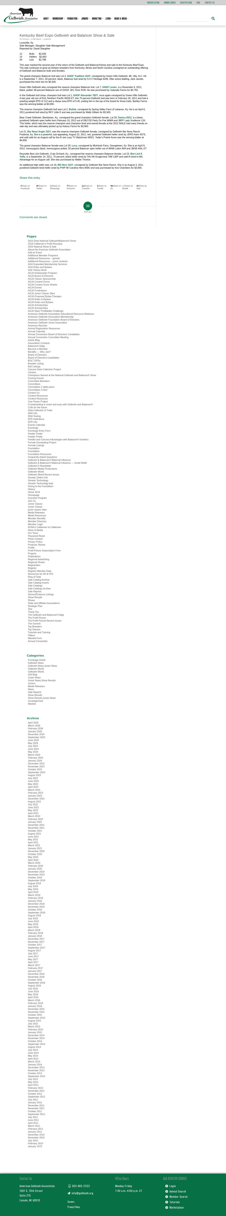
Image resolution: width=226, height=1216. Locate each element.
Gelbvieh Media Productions (42, 469)
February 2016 (35, 1003)
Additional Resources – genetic (44, 258)
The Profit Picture (37, 618)
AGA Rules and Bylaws (40, 267)
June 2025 (33, 740)
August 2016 (34, 985)
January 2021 (35, 848)
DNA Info (32, 413)
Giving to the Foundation (40, 486)
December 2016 (36, 974)
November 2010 (36, 1137)
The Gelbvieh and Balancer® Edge (46, 615)
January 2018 (35, 936)
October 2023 (35, 769)
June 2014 (33, 1053)
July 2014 (33, 1050)
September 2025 (36, 737)
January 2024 (35, 760)
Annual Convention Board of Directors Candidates (54, 334)
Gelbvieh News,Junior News (42, 666)
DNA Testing (34, 416)
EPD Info (32, 422)
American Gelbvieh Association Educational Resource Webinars (61, 314)
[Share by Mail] (143, 187)
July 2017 (33, 953)
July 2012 (33, 1099)
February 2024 (35, 758)
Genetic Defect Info (38, 477)
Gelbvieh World (36, 471)
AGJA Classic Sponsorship (42, 279)
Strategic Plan (35, 606)
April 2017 (33, 962)
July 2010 (33, 1140)
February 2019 (35, 898)
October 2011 (35, 1111)
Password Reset (36, 536)
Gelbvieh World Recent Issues (43, 474)
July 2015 (33, 1023)
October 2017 (35, 945)
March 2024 (34, 755)
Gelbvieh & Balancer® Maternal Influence (49, 460)
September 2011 (36, 1114)
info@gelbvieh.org (80, 1193)
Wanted (32, 704)
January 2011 (35, 1132)
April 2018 (33, 927)
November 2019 (36, 874)
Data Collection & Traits (40, 410)
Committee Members (38, 381)
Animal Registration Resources (44, 328)
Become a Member (38, 349)
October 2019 (35, 877)
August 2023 (34, 775)
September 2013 (36, 1076)
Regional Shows (36, 562)
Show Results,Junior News (42, 698)
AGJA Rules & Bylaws (39, 299)
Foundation (34, 448)
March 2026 (34, 725)
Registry (32, 568)
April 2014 (33, 1058)
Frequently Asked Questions (42, 457)
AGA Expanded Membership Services (47, 264)
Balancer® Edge (36, 346)
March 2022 (34, 816)
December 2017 (36, 939)
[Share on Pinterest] (74, 187)
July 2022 (33, 804)
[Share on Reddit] (129, 187)
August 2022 (34, 801)
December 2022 (36, 798)
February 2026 (35, 728)
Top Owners (34, 629)
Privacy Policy (35, 542)
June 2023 (33, 781)
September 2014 (36, 1044)
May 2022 (33, 810)
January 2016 (35, 1006)
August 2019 (34, 883)
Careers (32, 372)
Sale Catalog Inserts (38, 582)
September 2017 (36, 947)
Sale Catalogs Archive (39, 588)
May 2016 (33, 994)
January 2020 (35, 869)
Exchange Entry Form (39, 431)
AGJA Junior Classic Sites (41, 293)
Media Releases (36, 512)
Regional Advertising (38, 559)
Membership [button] (58, 18)
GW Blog (32, 674)
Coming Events (36, 378)
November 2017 (36, 942)
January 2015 (35, 1032)
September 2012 (36, 1096)
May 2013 (33, 1082)
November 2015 (36, 1012)
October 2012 (35, 1094)
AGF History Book (37, 270)
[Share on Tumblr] (103, 187)
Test (30, 609)
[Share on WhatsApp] (58, 187)
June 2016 (33, 991)
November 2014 (36, 1038)
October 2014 (35, 1041)
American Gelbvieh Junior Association (47, 322)
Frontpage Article (37, 660)
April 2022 (33, 813)
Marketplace (174, 1207)
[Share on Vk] (116, 187)
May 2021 (33, 839)
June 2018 (33, 921)
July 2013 (33, 1079)
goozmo (48, 39)
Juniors (31, 683)
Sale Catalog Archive (39, 580)
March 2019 (34, 895)
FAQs (198, 2)
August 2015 (34, 1020)
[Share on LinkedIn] (89, 187)
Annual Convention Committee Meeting (48, 337)
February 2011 (35, 1129)
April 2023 (33, 787)
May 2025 (33, 743)
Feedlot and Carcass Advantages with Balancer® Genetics (58, 439)
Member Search (176, 1196)
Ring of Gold (34, 577)
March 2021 (34, 845)
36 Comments (24, 39)
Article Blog (34, 340)
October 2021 (35, 831)
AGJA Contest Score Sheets (42, 284)
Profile (31, 547)
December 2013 (36, 1067)
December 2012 (36, 1091)
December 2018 (36, 904)
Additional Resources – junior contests (48, 261)
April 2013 (33, 1085)
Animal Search (170, 2)
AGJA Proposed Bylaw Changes (44, 296)
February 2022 (35, 819)
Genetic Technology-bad (40, 483)
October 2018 (35, 909)
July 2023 (33, 778)
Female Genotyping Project (42, 442)
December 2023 (36, 763)
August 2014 (34, 1047)
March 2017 (34, 965)
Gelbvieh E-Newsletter (39, 466)
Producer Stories (36, 544)
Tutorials (172, 1202)
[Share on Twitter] (43, 187)
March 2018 (34, 930)
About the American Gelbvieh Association (49, 249)
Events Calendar (36, 425)
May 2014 (33, 1056)
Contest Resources (38, 395)
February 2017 (35, 968)
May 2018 (33, 924)
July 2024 (33, 746)
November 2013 (36, 1070)
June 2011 (33, 1120)
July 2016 (33, 988)
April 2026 (33, 722)
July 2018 (33, 918)
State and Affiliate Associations (44, 603)
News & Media (35, 530)
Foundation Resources (39, 454)
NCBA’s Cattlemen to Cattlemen (44, 527)
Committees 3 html (37, 390)
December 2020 (36, 851)
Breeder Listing (153, 2)
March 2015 (34, 1026)
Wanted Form (35, 638)
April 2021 (33, 842)
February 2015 (35, 1029)
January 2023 (35, 795)
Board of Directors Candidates (43, 357)
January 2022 (35, 822)
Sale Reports (37, 39)
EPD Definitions (36, 419)
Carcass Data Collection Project (44, 369)
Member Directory (37, 521)
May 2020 (33, 857)
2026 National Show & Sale (42, 246)
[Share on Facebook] (28, 187)
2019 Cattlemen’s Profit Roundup (45, 244)
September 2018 (36, 912)
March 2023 (34, 790)
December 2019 (36, 871)
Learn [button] (108, 18)
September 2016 (36, 983)
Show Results (35, 597)
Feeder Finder (35, 433)
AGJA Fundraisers (37, 290)
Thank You (33, 612)
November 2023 (36, 766)
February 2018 (35, 933)
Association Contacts (39, 343)
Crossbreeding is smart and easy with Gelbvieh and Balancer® (60, 404)
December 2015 (36, 1009)
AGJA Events (35, 287)
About (46, 18)
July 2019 (33, 886)
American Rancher (37, 325)
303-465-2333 (79, 1186)
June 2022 (33, 807)
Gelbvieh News (36, 663)
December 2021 (36, 825)
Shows (31, 600)
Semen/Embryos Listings (41, 594)
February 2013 (35, 1088)
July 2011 (33, 1117)
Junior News (34, 677)
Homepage (33, 495)
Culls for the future (37, 407)
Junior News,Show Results (42, 680)
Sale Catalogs (35, 585)
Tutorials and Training (39, 632)
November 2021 (36, 828)
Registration (34, 565)
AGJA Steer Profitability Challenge (45, 311)
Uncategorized (35, 701)
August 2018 (34, 915)
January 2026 (35, 731)
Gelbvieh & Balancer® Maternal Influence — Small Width (57, 463)
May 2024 (33, 752)
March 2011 (34, 1126)
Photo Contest (35, 539)
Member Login (35, 524)
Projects (32, 553)
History (31, 489)
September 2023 (36, 772)
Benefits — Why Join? (39, 352)
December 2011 (36, 1105)
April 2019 (33, 892)
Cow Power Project (38, 401)
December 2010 (36, 1134)
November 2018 (36, 907)
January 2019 (35, 901)
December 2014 (36, 1035)
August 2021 (34, 833)
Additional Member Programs (43, 255)
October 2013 (35, 1073)
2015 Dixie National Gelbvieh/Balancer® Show (52, 241)
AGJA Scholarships (38, 305)
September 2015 (36, 1018)
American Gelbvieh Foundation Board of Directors (53, 320)
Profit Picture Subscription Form (44, 550)
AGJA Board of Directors (40, 276)
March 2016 (34, 1000)
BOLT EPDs (34, 360)
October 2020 (35, 854)
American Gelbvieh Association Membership (51, 317)
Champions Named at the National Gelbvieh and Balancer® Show (62, 375)
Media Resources (37, 515)
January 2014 (35, 1064)
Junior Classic (35, 504)
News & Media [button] (120, 18)
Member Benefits (37, 518)
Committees (34, 384)
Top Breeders (35, 626)
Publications (34, 556)
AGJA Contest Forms (39, 282)
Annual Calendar (36, 331)
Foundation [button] (72, 18)
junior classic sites (37, 509)
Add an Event (35, 252)
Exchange (33, 428)
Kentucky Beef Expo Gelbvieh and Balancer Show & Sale (67, 35)
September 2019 (36, 880)
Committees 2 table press (41, 387)
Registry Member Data (39, 571)
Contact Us (209, 2)
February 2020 (35, 866)
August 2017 (34, 950)
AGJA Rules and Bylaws (40, 302)
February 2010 (35, 1143)
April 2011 (33, 1123)
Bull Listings (34, 366)
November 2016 (36, 977)
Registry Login (186, 2)
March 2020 (34, 863)
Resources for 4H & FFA (40, 574)
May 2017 (33, 959)
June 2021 (33, 836)
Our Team (33, 533)
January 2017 (35, 971)
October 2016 (35, 980)
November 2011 (36, 1108)
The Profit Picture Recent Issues (44, 620)
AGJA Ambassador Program (42, 273)
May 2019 (33, 889)
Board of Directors (37, 355)
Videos (31, 635)
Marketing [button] (97, 18)
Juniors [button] (85, 18)
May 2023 (33, 784)
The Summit (34, 623)
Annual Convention (38, 641)
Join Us (32, 501)
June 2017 (33, 956)
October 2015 (35, 1015)
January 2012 (35, 1102)
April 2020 (33, 860)
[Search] (192, 19)
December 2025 (36, 734)
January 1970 (35, 1146)
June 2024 (33, 749)
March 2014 (34, 1061)
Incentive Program (37, 498)
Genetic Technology (38, 480)
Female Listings (36, 445)
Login (170, 1186)
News (31, 689)
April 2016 (33, 997)
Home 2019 (34, 492)
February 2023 (35, 793)
